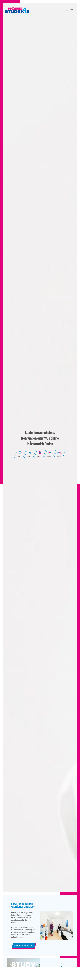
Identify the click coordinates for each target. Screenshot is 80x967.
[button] (67, 10)
